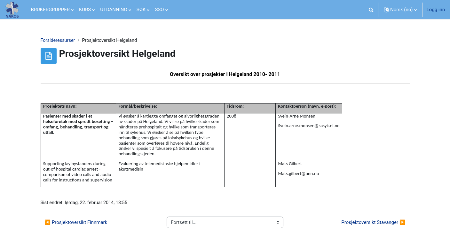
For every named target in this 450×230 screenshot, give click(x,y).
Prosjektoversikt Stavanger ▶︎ (373, 223)
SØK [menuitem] (141, 9)
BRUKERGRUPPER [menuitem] (50, 9)
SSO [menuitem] (159, 9)
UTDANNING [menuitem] (113, 9)
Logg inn (436, 9)
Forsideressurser (58, 40)
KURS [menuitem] (85, 9)
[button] (371, 9)
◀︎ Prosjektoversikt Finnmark (76, 223)
